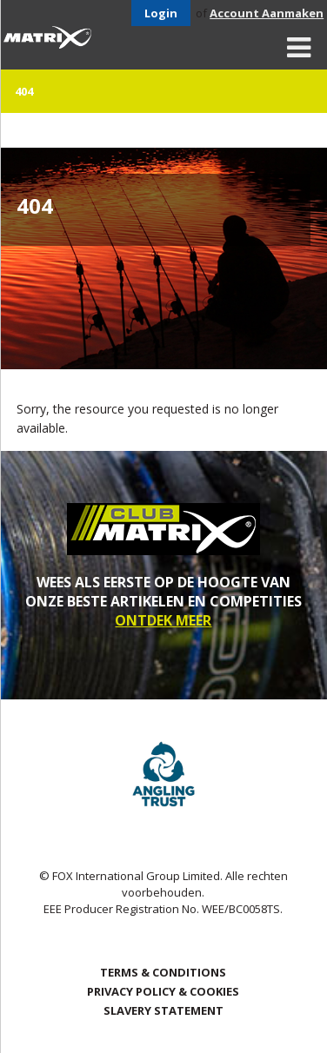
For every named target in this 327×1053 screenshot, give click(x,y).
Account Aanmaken (267, 13)
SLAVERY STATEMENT (163, 1010)
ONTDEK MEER (163, 620)
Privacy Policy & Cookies (163, 991)
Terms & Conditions (163, 972)
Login (160, 13)
